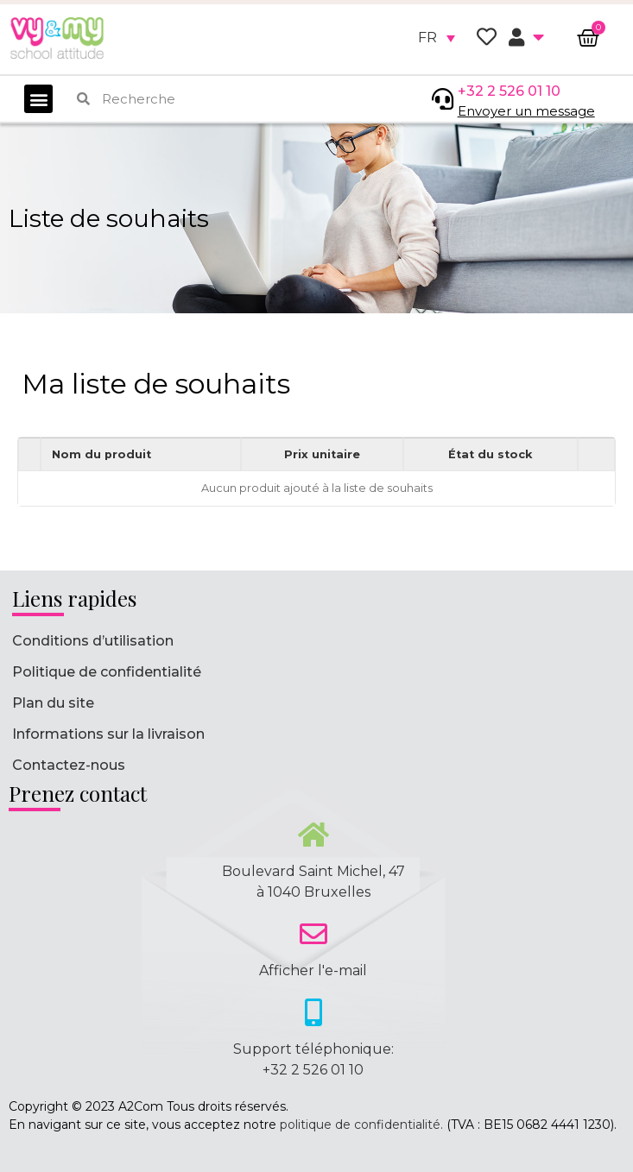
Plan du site (53, 703)
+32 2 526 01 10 (509, 91)
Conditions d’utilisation (93, 641)
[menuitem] (436, 38)
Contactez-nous (68, 765)
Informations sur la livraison (108, 734)
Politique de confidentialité (106, 672)
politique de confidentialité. (361, 1124)
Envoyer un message (526, 111)
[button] (38, 99)
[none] (436, 38)
